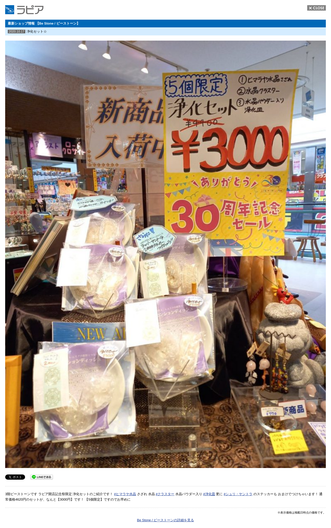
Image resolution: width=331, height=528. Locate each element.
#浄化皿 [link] (209, 494)
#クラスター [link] (165, 494)
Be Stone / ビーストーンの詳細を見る (165, 520)
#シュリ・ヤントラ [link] (238, 494)
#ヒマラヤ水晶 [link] (125, 494)
